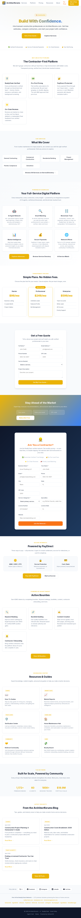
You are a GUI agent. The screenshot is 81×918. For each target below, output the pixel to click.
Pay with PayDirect (31, 576)
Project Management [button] (71, 158)
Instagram (43, 889)
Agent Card (30, 914)
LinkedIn (55, 889)
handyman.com (38, 900)
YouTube (66, 889)
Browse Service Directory (42, 256)
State (42, 481)
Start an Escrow (50, 576)
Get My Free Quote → (40, 382)
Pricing (41, 3)
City (19, 481)
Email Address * (45, 346)
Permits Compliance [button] (11, 166)
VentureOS (8, 902)
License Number (23, 505)
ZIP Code (43, 353)
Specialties (44, 498)
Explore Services (50, 36)
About (58, 3)
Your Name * (44, 466)
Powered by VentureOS (47, 914)
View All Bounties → (40, 656)
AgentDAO (15, 902)
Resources (49, 3)
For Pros (64, 3)
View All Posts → (40, 876)
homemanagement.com (50, 900)
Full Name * (21, 346)
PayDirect (28, 902)
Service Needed (23, 361)
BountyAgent (55, 902)
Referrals (34, 902)
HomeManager (72, 902)
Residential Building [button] (50, 158)
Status (37, 914)
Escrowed (41, 902)
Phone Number (22, 353)
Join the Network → (40, 523)
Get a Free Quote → (31, 36)
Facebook (31, 889)
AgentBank (63, 902)
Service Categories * (24, 498)
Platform (33, 3)
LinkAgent (48, 902)
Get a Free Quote (73, 3)
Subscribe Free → (25, 418)
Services (24, 3)
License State (45, 505)
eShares (21, 902)
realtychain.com (28, 900)
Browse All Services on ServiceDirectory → (40, 173)
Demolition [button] (30, 166)
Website (20, 514)
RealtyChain (45, 911)
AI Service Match (63, 256)
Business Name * (23, 466)
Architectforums (11, 3)
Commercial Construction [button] (32, 158)
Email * (20, 473)
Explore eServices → (19, 256)
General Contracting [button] (11, 158)
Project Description (23, 369)
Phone (43, 473)
